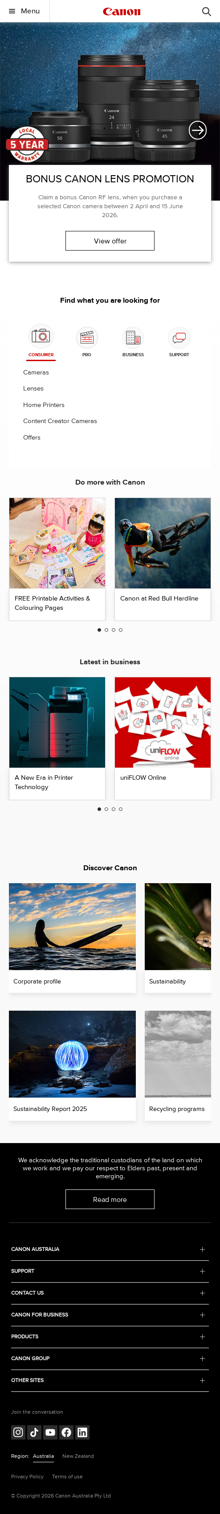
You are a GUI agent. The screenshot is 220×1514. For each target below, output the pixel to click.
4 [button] (120, 630)
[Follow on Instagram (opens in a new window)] (18, 1433)
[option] (110, 149)
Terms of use (67, 1476)
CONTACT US (108, 1293)
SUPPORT (108, 1271)
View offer (110, 241)
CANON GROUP (108, 1358)
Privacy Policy (27, 1476)
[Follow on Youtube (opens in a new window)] (50, 1433)
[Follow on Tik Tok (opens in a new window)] (34, 1433)
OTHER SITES (108, 1380)
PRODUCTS (108, 1336)
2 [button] (106, 630)
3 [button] (113, 630)
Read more (110, 1199)
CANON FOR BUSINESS (108, 1315)
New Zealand (78, 1456)
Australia (43, 1456)
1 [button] (99, 630)
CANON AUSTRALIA (108, 1249)
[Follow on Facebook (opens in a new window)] (66, 1433)
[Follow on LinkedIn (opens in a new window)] (82, 1433)
